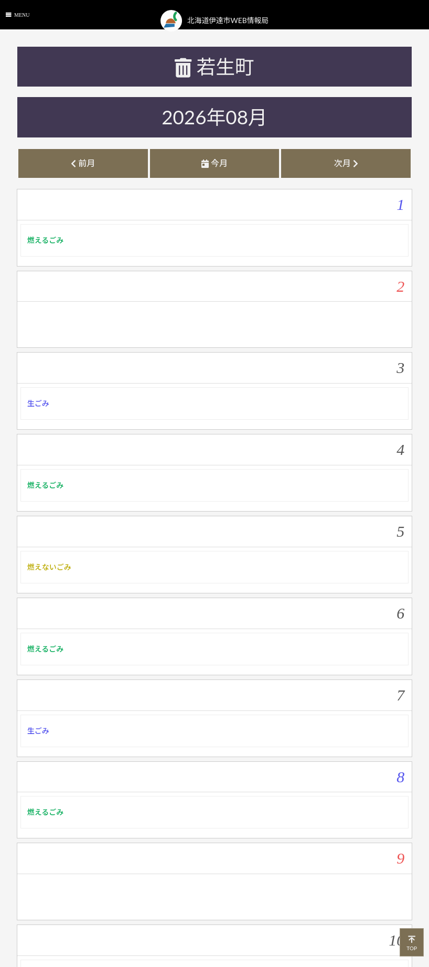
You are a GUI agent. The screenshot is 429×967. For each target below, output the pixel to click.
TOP (411, 942)
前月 (83, 163)
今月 (214, 163)
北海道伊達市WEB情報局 (214, 20)
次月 (346, 163)
